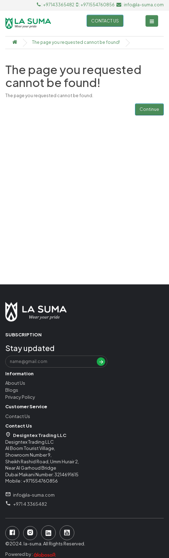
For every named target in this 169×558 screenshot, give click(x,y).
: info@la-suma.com (140, 4)
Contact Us (17, 416)
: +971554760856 (95, 4)
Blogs (11, 390)
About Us (15, 383)
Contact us (105, 20)
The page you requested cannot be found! (76, 42)
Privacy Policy (20, 397)
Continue (149, 109)
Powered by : (30, 554)
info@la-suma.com (34, 495)
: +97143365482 (56, 4)
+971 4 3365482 (30, 504)
